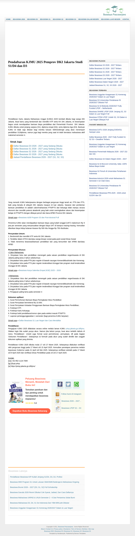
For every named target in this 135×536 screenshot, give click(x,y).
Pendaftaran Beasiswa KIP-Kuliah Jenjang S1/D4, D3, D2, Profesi (36, 477)
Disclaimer (67, 529)
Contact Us (49, 529)
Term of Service (76, 529)
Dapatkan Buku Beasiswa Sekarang (30, 411)
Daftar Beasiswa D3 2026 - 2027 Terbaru (105, 75)
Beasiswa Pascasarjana (65, 526)
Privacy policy (58, 529)
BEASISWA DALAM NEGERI (88, 19)
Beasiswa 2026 (49, 531)
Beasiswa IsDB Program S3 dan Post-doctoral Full (39, 217)
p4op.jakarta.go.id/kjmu (75, 329)
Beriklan (84, 529)
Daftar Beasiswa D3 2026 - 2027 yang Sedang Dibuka (37, 146)
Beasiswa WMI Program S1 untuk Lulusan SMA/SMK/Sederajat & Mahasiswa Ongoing (44, 482)
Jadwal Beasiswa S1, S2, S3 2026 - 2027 (105, 85)
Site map (91, 529)
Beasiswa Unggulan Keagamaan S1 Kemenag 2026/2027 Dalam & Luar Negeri (41, 508)
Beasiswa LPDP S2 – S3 (71, 408)
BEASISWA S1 (45, 19)
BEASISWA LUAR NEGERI (110, 19)
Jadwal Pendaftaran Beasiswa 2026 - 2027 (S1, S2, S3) (38, 157)
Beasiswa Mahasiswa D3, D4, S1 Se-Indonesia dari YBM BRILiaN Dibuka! (39, 503)
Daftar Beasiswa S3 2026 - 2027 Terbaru (105, 65)
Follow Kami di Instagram (71, 394)
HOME (8, 19)
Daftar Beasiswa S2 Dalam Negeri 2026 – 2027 (108, 159)
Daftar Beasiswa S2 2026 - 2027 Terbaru (105, 68)
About (43, 529)
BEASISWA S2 (58, 19)
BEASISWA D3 (32, 19)
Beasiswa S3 (87, 531)
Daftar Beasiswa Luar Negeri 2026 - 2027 (105, 79)
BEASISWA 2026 (19, 19)
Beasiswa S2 (77, 531)
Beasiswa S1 (68, 531)
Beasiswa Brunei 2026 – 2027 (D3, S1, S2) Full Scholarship (33, 487)
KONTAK (126, 19)
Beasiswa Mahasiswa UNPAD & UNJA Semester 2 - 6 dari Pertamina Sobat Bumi (42, 498)
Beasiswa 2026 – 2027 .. (71, 401)
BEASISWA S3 (71, 19)
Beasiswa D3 (59, 531)
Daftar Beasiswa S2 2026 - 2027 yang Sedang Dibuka (37, 151)
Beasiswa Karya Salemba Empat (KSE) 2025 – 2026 (40, 270)
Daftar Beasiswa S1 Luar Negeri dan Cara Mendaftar (40, 321)
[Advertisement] (67, 40)
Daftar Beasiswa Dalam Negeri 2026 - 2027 (106, 82)
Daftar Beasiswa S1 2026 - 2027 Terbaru (105, 72)
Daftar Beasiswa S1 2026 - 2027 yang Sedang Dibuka (37, 149)
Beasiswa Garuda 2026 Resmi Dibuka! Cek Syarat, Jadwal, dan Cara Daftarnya (41, 492)
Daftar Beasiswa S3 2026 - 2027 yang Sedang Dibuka (37, 154)
